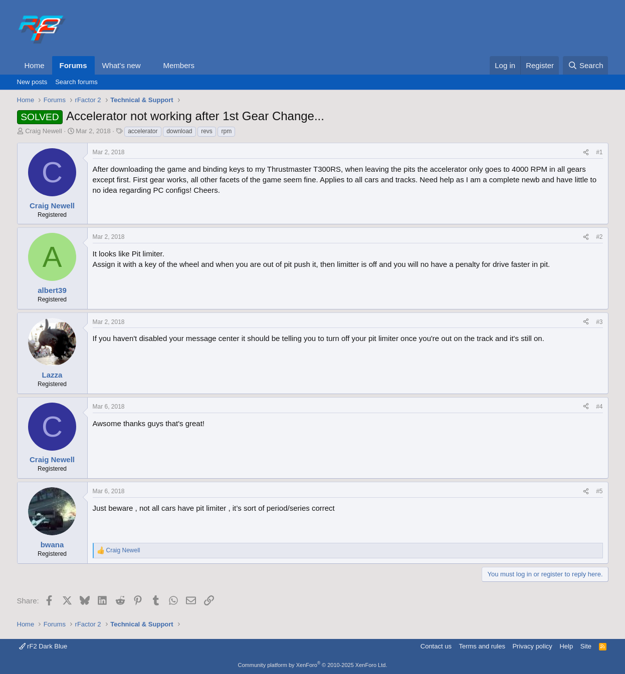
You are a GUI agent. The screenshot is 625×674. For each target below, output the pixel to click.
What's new (121, 65)
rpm (226, 131)
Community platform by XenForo (312, 665)
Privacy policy (532, 646)
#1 (599, 152)
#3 (599, 321)
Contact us (436, 646)
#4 (599, 406)
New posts (32, 82)
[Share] (585, 152)
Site (585, 646)
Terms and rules (482, 646)
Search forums (76, 82)
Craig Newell (43, 131)
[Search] (585, 65)
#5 (599, 491)
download (179, 131)
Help (566, 646)
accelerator (142, 131)
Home (35, 65)
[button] (148, 65)
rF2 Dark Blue (43, 646)
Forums (73, 65)
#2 (599, 236)
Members (178, 65)
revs (207, 131)
